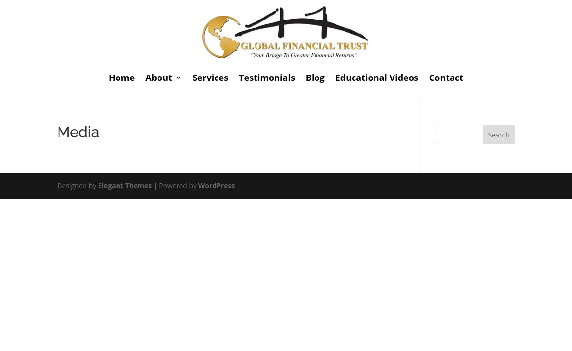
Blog (315, 77)
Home (122, 77)
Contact (446, 77)
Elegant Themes (125, 185)
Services (210, 77)
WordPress (216, 185)
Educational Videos (376, 77)
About (158, 77)
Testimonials (267, 77)
